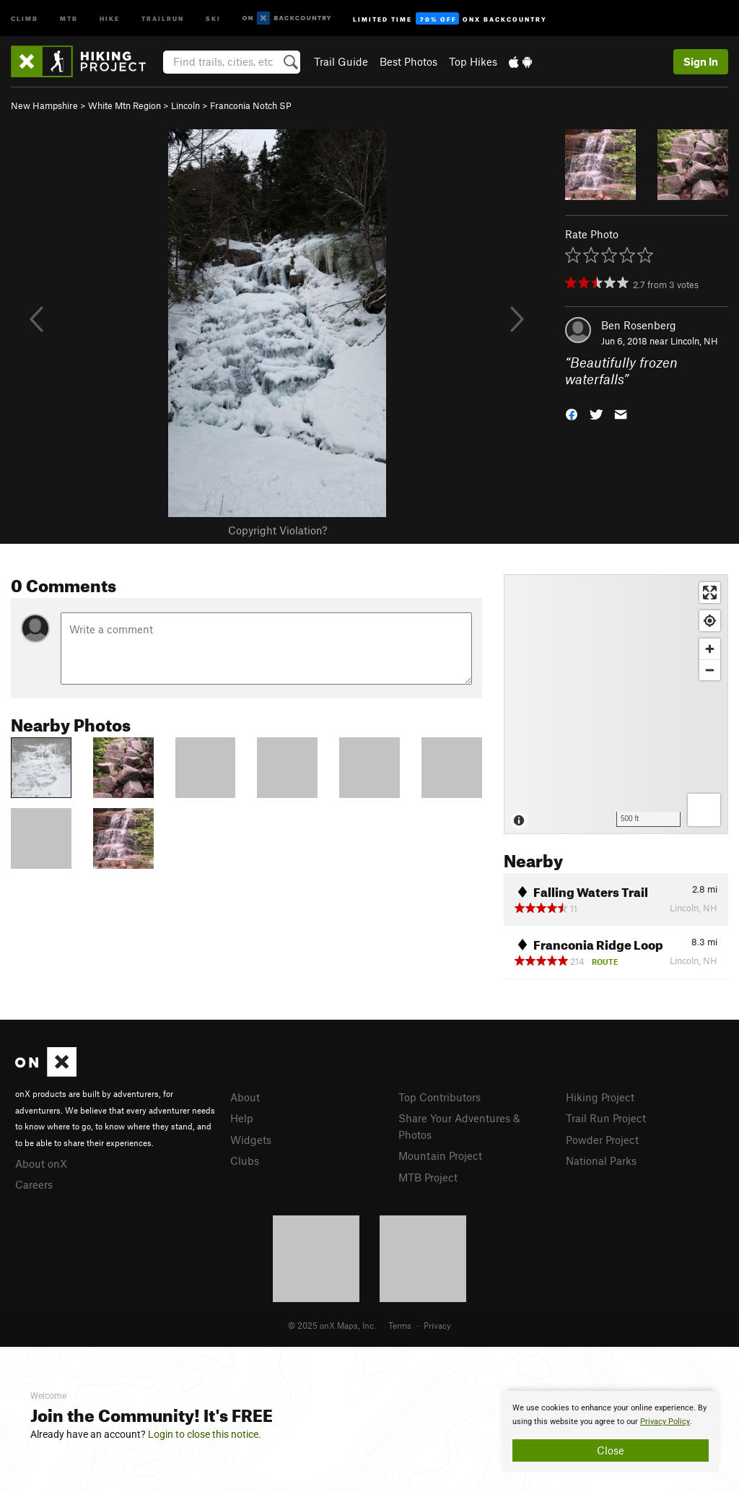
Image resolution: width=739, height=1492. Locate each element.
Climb (24, 17)
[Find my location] (709, 620)
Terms (399, 1325)
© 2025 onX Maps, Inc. (332, 1325)
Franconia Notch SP (251, 105)
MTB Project (428, 1177)
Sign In (700, 61)
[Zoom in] (709, 648)
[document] (610, 1431)
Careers (34, 1184)
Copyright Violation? (277, 530)
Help (241, 1117)
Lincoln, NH (694, 341)
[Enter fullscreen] (709, 592)
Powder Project (602, 1139)
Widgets (250, 1139)
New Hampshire (44, 105)
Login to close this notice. (204, 1434)
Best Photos (408, 61)
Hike (110, 17)
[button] (571, 412)
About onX (41, 1163)
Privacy (437, 1325)
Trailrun (162, 17)
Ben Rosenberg (638, 324)
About (245, 1096)
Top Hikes (473, 61)
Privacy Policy (665, 1421)
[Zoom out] (709, 669)
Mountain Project (440, 1155)
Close (610, 1450)
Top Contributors (439, 1096)
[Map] (615, 704)
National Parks (601, 1160)
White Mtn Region (124, 105)
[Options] (704, 810)
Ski (213, 17)
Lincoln (185, 105)
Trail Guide (341, 61)
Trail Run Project (606, 1117)
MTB (69, 17)
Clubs (244, 1160)
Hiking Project (600, 1096)
